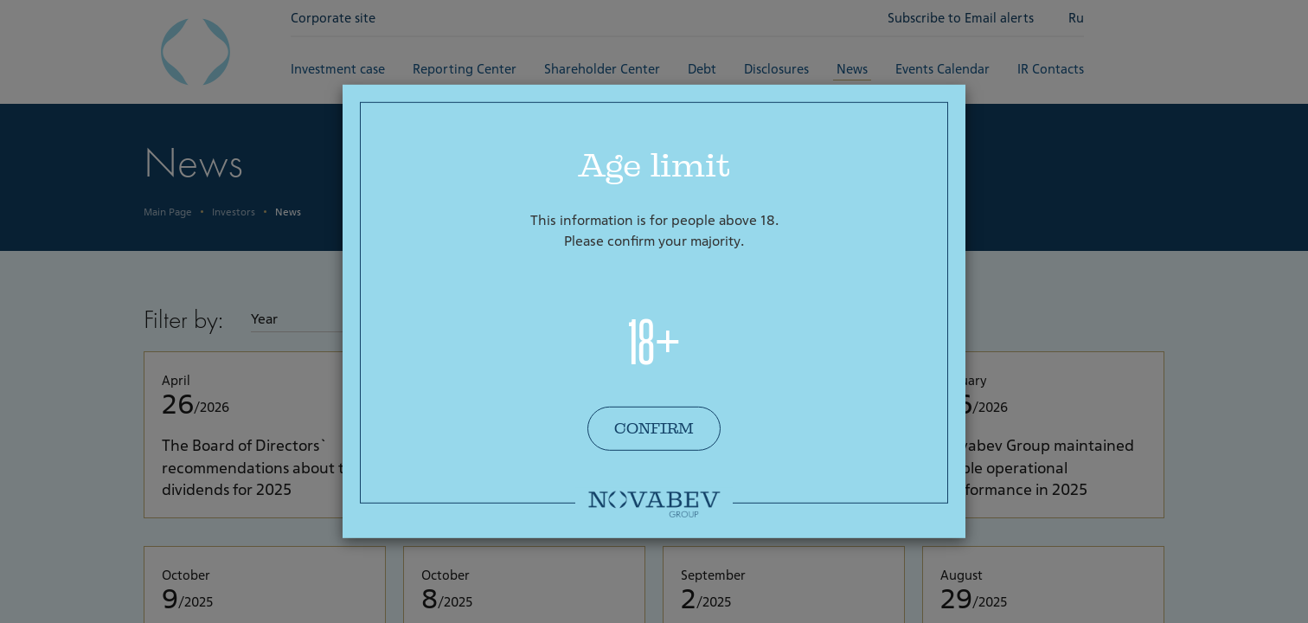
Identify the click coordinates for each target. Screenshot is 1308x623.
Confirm (654, 429)
